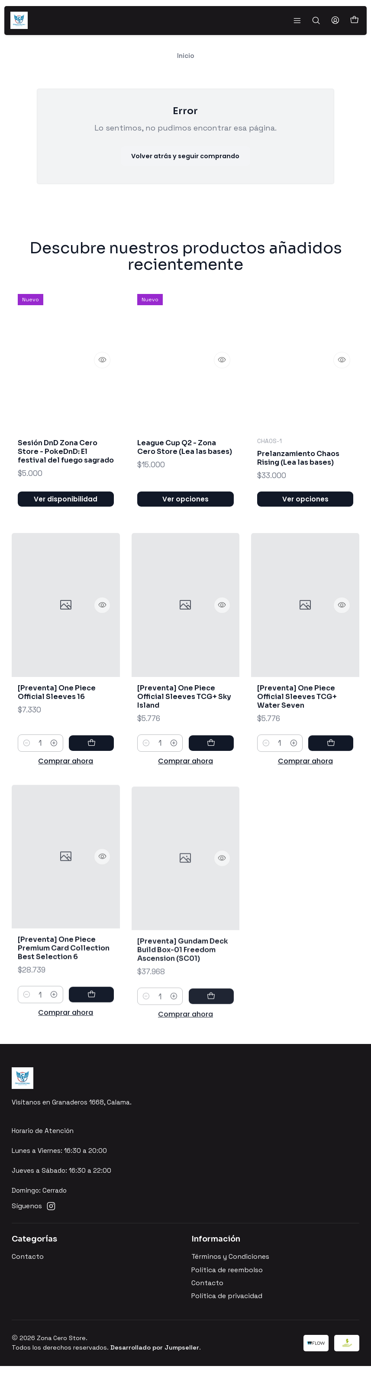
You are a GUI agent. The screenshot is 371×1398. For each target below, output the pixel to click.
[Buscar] (319, 20)
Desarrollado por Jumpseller (154, 1379)
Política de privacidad (226, 1328)
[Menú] (301, 20)
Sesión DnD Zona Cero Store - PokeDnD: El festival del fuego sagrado (65, 476)
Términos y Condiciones (230, 1289)
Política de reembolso (227, 1302)
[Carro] (355, 20)
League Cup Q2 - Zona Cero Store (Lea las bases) (183, 483)
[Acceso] (337, 20)
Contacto (28, 1289)
